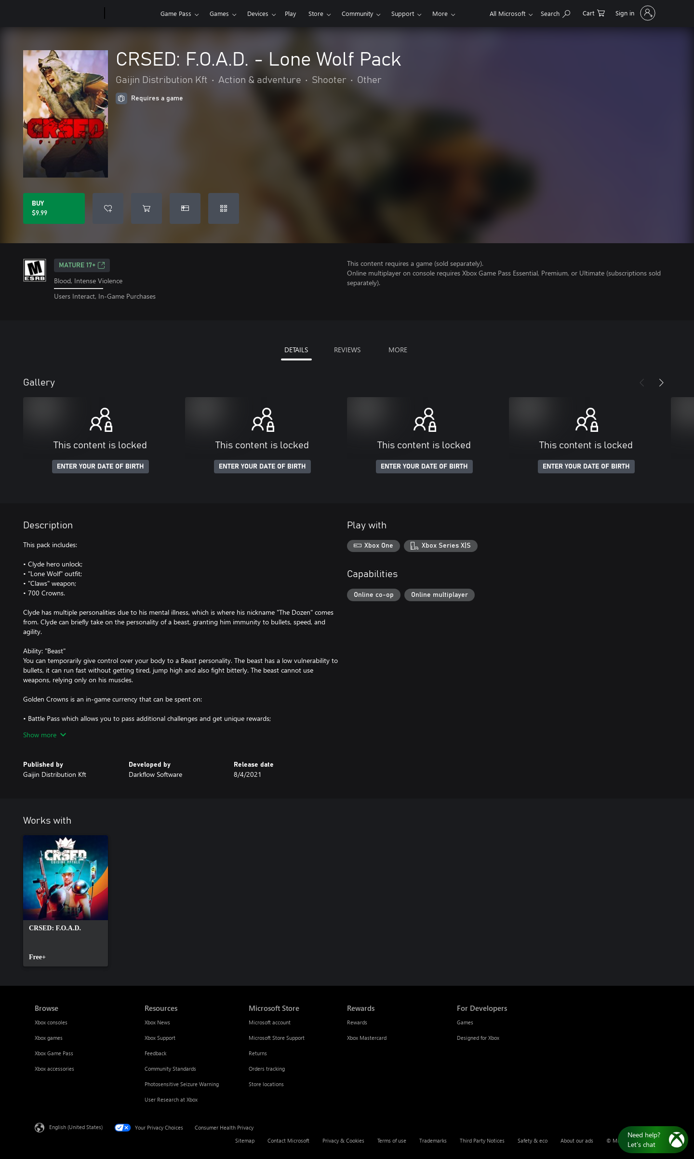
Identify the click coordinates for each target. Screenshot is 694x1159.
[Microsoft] (68, 13)
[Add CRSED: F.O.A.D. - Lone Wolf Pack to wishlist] (108, 208)
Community (357, 13)
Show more (44, 734)
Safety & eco (532, 1140)
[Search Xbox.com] (555, 12)
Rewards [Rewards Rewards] (357, 1022)
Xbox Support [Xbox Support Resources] (160, 1038)
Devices (257, 13)
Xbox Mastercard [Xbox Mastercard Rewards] (367, 1038)
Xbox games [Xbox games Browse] (49, 1038)
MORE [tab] (397, 349)
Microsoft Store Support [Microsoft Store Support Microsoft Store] (277, 1038)
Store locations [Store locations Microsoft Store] (266, 1084)
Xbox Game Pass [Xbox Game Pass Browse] (54, 1053)
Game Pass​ (175, 13)
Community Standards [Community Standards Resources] (170, 1068)
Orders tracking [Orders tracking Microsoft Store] (267, 1068)
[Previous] (642, 382)
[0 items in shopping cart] (594, 12)
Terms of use (391, 1140)
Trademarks (433, 1140)
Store (315, 13)
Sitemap (244, 1140)
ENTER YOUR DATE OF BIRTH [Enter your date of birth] (100, 466)
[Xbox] (131, 13)
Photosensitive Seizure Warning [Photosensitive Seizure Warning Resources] (182, 1084)
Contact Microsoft (288, 1140)
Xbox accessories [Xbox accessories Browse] (54, 1068)
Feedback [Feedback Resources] (155, 1053)
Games (219, 13)
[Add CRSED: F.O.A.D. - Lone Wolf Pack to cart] (146, 208)
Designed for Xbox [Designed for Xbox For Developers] (478, 1038)
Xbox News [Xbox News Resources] (157, 1022)
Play (290, 13)
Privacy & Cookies (343, 1140)
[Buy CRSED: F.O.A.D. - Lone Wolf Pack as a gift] (185, 208)
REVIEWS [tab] (347, 349)
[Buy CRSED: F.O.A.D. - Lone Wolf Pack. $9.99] (54, 208)
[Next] (661, 382)
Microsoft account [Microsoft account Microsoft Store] (270, 1022)
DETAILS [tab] (296, 349)
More (440, 13)
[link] (65, 900)
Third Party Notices (482, 1140)
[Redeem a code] (223, 208)
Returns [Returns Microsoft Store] (258, 1053)
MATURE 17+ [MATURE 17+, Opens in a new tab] (82, 265)
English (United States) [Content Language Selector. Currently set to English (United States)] (76, 1126)
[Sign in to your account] (634, 13)
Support (402, 13)
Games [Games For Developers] (465, 1022)
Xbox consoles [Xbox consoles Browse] (51, 1022)
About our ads (577, 1140)
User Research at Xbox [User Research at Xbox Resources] (171, 1099)
